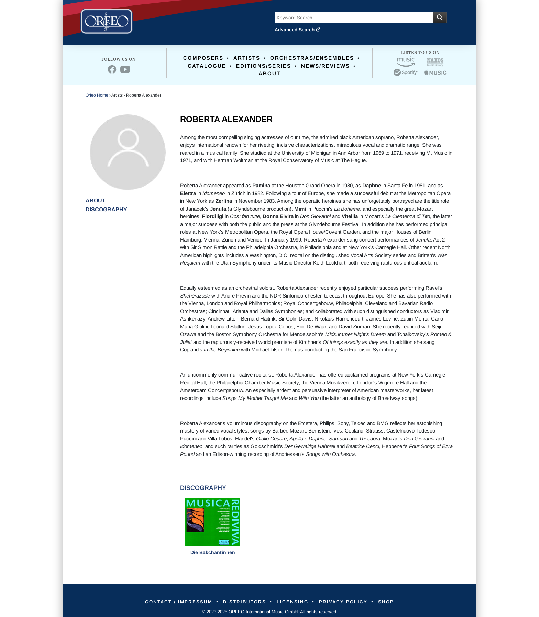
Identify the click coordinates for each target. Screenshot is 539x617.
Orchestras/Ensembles (312, 58)
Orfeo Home (97, 95)
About (269, 73)
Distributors (242, 601)
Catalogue (207, 66)
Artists (246, 58)
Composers (203, 58)
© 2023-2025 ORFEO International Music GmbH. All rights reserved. (270, 611)
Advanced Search (298, 29)
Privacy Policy (347, 601)
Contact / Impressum (172, 601)
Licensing (294, 601)
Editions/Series (263, 66)
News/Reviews (325, 66)
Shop (394, 601)
